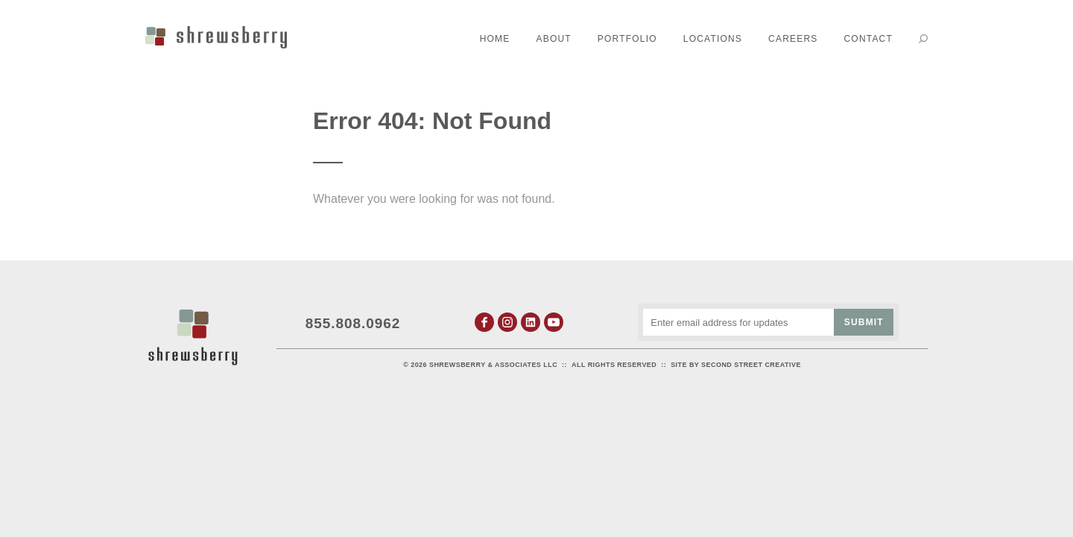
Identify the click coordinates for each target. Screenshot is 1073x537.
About (554, 39)
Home (495, 39)
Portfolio (627, 39)
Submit (864, 322)
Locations (712, 39)
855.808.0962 (353, 323)
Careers (792, 39)
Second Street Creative (751, 364)
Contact (868, 39)
